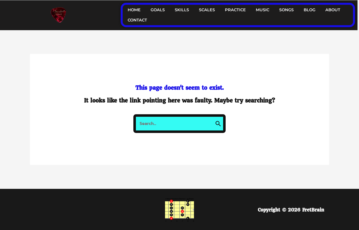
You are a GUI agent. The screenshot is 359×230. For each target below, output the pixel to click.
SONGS (286, 9)
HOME (134, 9)
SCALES (207, 9)
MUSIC (262, 9)
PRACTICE (235, 9)
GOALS (158, 9)
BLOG (309, 9)
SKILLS (182, 9)
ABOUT (332, 9)
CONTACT (137, 20)
